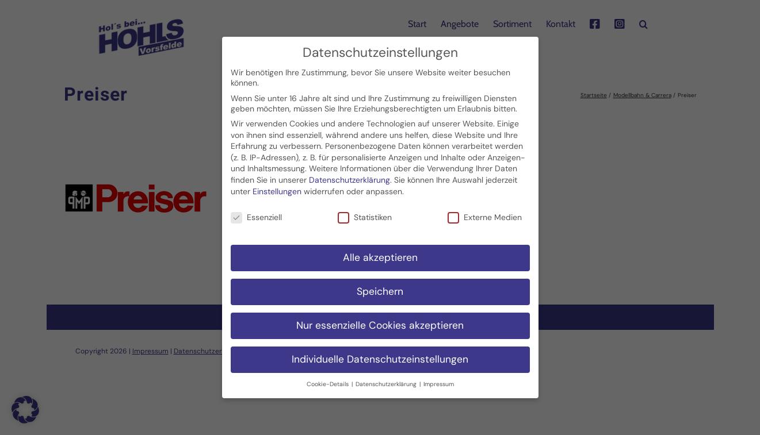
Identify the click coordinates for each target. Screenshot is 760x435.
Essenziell (256, 211)
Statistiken (365, 211)
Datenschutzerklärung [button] (387, 378)
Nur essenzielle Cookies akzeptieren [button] (380, 319)
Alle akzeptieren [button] (380, 251)
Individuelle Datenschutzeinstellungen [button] (380, 353)
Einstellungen (277, 185)
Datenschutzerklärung (349, 174)
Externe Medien (485, 211)
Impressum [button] (438, 378)
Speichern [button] (380, 285)
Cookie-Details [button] (328, 378)
